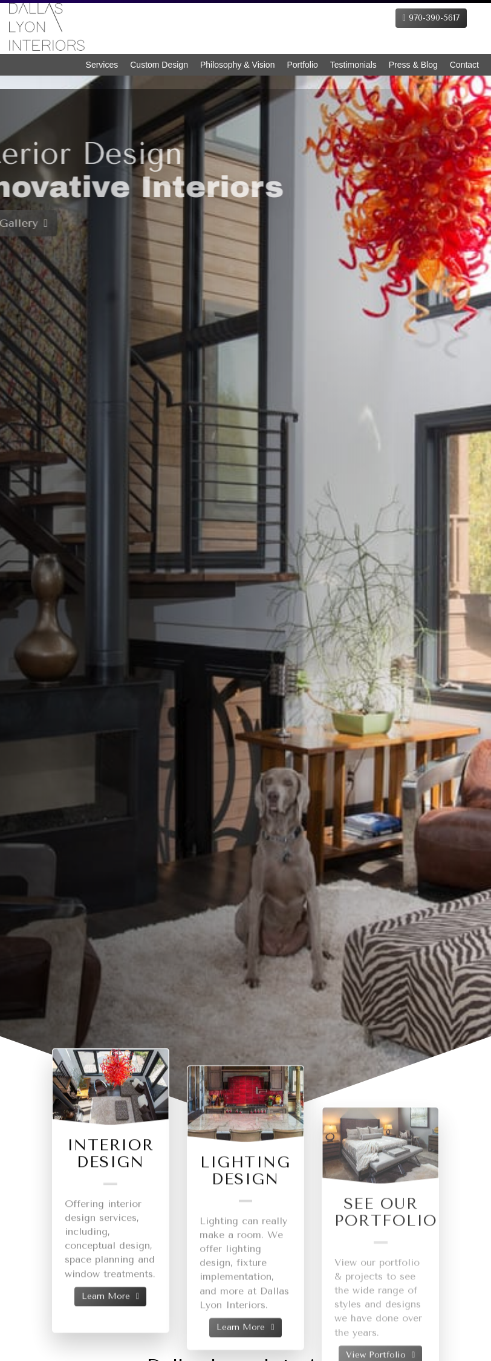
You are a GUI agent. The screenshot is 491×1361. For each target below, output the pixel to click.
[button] (29, 578)
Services (102, 65)
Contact (464, 65)
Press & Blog (413, 65)
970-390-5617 (431, 18)
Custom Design (159, 65)
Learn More (110, 1315)
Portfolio (302, 65)
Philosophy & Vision (237, 65)
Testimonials (353, 65)
